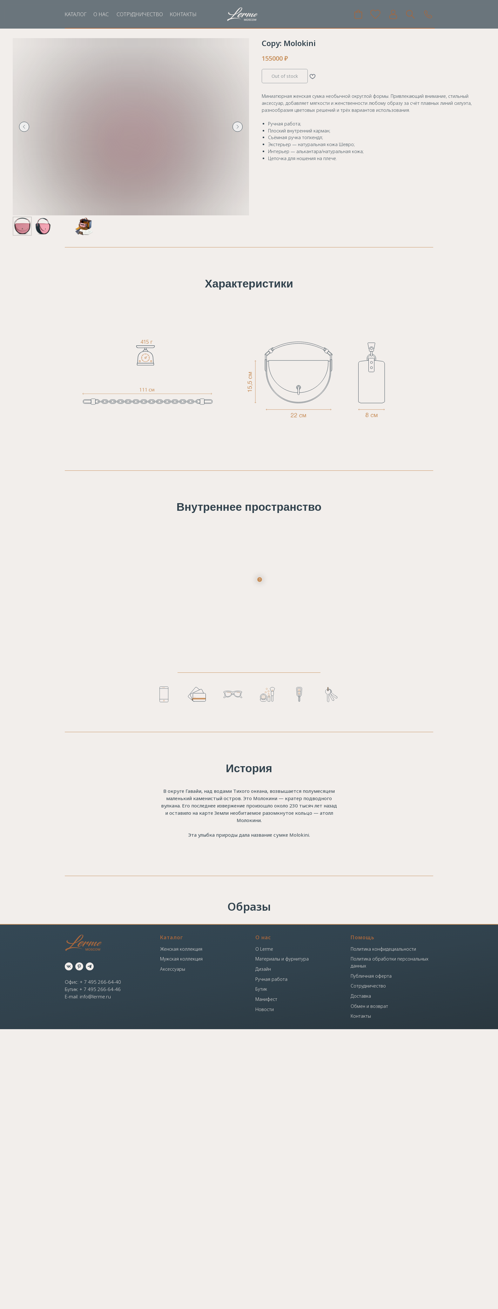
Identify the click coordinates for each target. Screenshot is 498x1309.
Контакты (361, 1296)
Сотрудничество (368, 1266)
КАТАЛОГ (75, 14)
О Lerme (264, 1229)
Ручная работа (271, 1259)
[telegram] (90, 1246)
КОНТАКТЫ (183, 14)
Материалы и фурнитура (282, 1239)
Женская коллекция (181, 1229)
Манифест (266, 1279)
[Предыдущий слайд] (24, 127)
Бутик (261, 1269)
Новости (264, 1289)
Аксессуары (172, 1249)
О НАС (101, 14)
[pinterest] (79, 1246)
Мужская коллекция (181, 1239)
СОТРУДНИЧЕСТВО (140, 14)
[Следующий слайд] (237, 127)
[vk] (69, 1246)
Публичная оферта (371, 1256)
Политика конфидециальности (383, 1229)
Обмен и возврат (369, 1286)
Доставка (361, 1276)
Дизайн (263, 1249)
